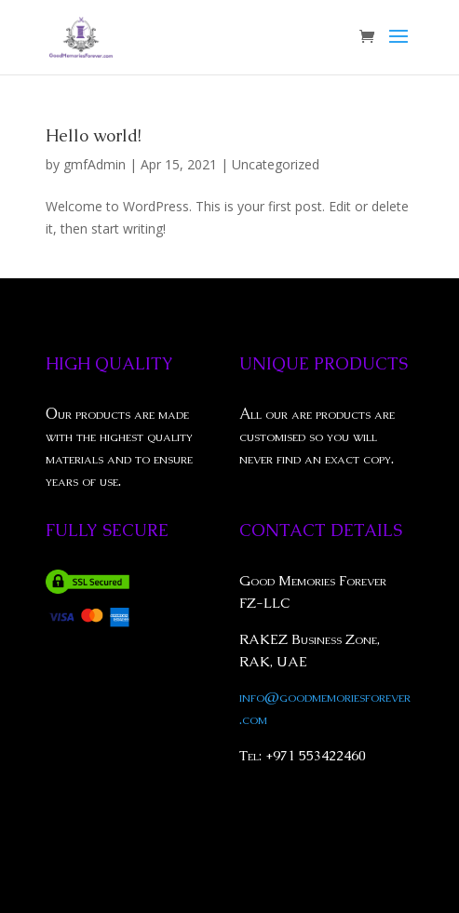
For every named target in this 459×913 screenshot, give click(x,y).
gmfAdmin (94, 164)
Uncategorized (275, 164)
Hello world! (94, 135)
